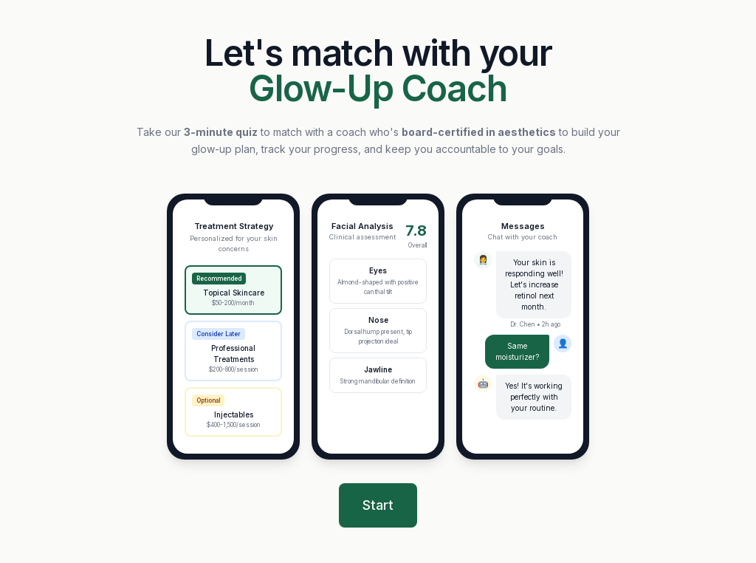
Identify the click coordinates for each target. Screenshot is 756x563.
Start (378, 505)
